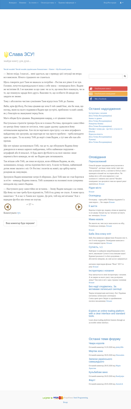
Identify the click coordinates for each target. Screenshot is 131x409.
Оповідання (97, 157)
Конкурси (12, 3)
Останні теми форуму (105, 339)
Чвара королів (96, 343)
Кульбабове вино (98, 372)
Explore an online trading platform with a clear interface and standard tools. (107, 313)
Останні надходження (105, 109)
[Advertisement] (65, 31)
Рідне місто (95, 187)
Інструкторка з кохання (98, 113)
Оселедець (95, 195)
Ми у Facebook (97, 99)
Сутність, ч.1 (96, 247)
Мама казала (96, 219)
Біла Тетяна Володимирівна (100, 116)
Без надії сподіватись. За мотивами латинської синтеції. (105, 287)
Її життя (93, 206)
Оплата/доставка (48, 3)
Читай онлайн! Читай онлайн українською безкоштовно (25, 69)
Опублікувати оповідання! (102, 94)
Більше (101, 184)
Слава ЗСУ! (19, 54)
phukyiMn (119, 347)
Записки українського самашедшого (100, 360)
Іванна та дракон (95, 118)
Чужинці (92, 139)
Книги (51, 69)
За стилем (33, 3)
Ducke (91, 132)
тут (18, 213)
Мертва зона (96, 351)
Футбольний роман (63, 69)
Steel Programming (81, 398)
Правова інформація (67, 3)
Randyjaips (120, 376)
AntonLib (119, 384)
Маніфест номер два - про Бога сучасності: (106, 129)
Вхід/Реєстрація (110, 3)
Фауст (92, 380)
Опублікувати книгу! (100, 89)
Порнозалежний (97, 161)
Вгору (65, 402)
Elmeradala (120, 355)
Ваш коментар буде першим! (20, 223)
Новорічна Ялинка (96, 124)
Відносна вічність (96, 134)
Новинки (22, 3)
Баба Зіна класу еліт (100, 234)
